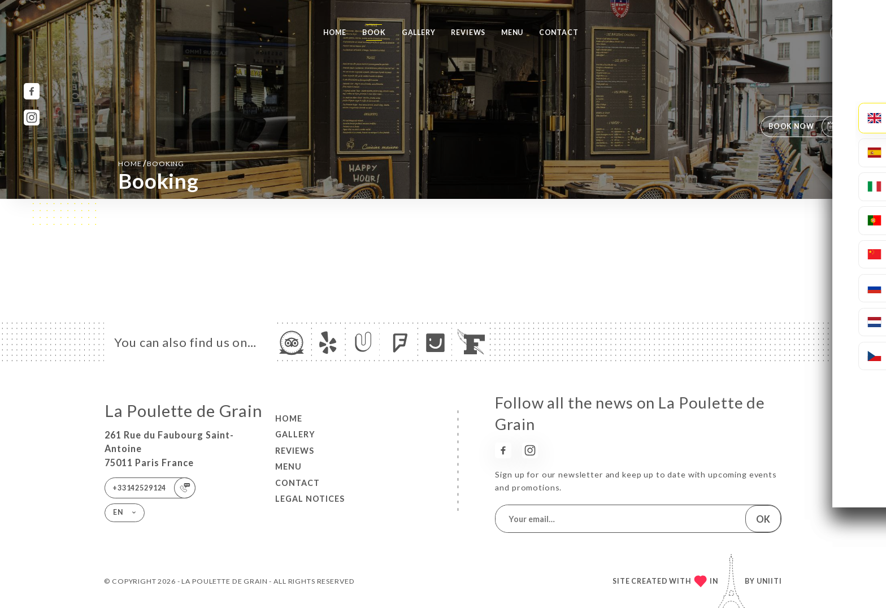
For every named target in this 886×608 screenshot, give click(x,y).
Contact (559, 32)
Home (334, 32)
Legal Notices (310, 498)
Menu (512, 32)
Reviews (468, 32)
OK (763, 519)
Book (374, 32)
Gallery (419, 32)
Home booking (151, 163)
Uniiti (769, 581)
